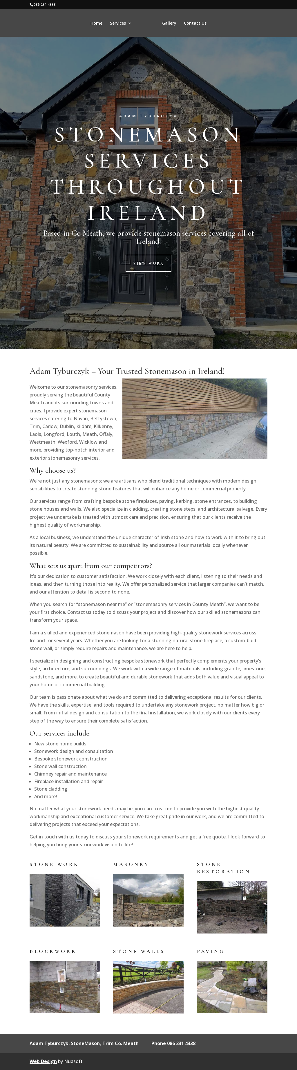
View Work (148, 263)
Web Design (43, 1061)
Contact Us (233, 23)
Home (58, 23)
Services (79, 23)
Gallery (208, 23)
